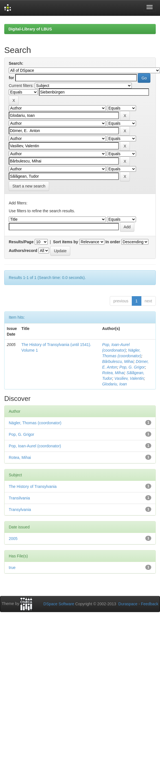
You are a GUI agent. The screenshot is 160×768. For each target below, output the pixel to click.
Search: (16, 63)
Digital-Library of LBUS (30, 29)
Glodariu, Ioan (114, 384)
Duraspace (127, 604)
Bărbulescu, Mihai (117, 361)
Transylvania (20, 509)
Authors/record (23, 250)
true (12, 567)
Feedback (149, 604)
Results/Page (21, 242)
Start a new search (28, 186)
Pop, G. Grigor (132, 367)
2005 (13, 538)
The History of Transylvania (33, 486)
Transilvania (19, 498)
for (11, 77)
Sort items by (65, 242)
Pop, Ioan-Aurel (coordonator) (35, 446)
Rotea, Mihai (113, 372)
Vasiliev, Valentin (129, 378)
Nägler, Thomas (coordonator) (35, 423)
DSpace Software (58, 604)
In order (113, 242)
